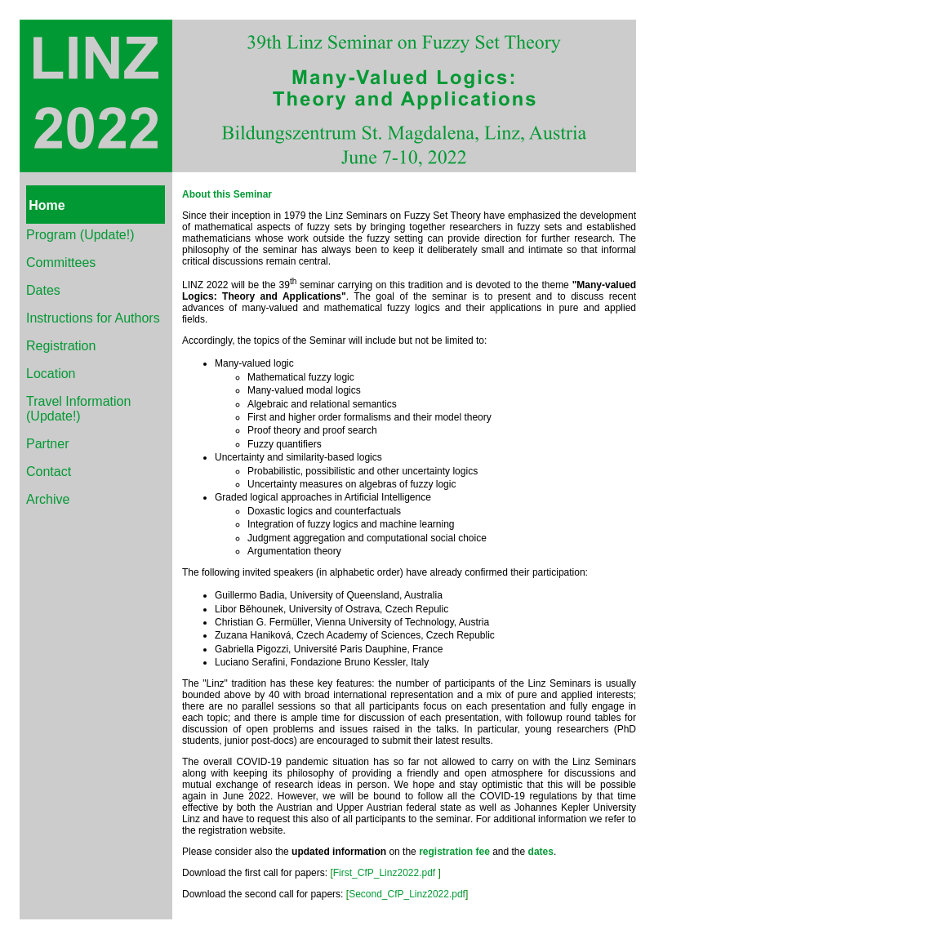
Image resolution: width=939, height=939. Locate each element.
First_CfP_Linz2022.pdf (384, 873)
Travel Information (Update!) (78, 408)
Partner (47, 444)
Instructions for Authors (93, 318)
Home (47, 205)
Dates (43, 290)
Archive (47, 499)
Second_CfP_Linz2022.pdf (407, 894)
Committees (61, 262)
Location (51, 373)
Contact (48, 471)
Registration (61, 346)
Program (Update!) (80, 235)
